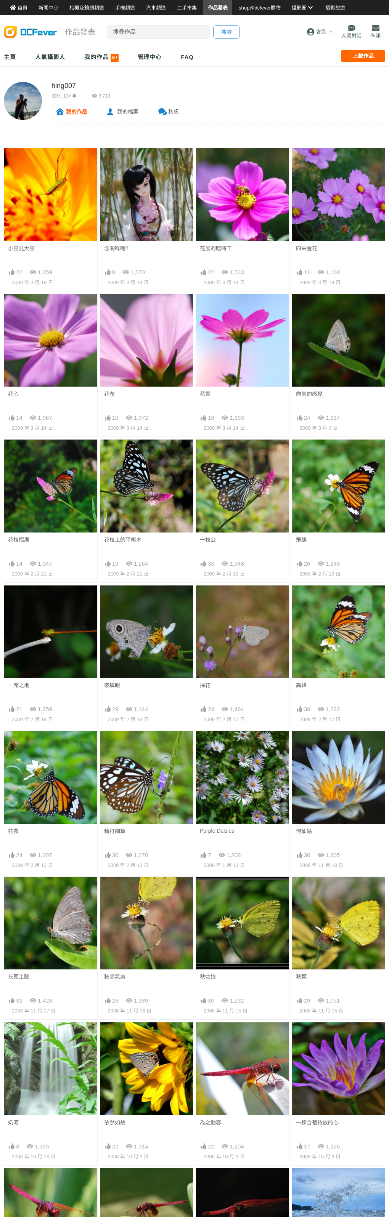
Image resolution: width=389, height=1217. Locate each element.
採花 (205, 685)
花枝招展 (18, 540)
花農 (13, 831)
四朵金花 (306, 248)
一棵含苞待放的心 (317, 1122)
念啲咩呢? (116, 248)
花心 (13, 394)
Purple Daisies (217, 831)
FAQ (187, 57)
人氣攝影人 (50, 57)
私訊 (173, 112)
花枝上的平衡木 (122, 540)
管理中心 (150, 57)
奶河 (13, 1122)
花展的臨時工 (216, 248)
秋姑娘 (208, 977)
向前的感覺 (309, 394)
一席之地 (18, 685)
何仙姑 (304, 831)
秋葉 (301, 977)
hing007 (63, 86)
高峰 (301, 685)
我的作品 (101, 58)
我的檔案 (127, 112)
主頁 (10, 57)
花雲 (205, 394)
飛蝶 (301, 540)
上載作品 (363, 56)
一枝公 (208, 540)
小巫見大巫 (21, 248)
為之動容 (210, 1122)
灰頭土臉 (18, 977)
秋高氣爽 (114, 977)
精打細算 (114, 831)
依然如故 (114, 1122)
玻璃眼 (112, 685)
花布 (109, 394)
